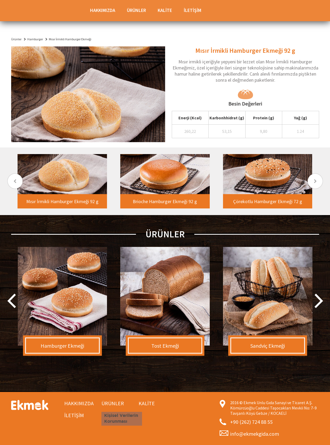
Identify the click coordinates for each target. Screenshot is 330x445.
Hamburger (35, 39)
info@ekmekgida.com (254, 433)
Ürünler (16, 39)
